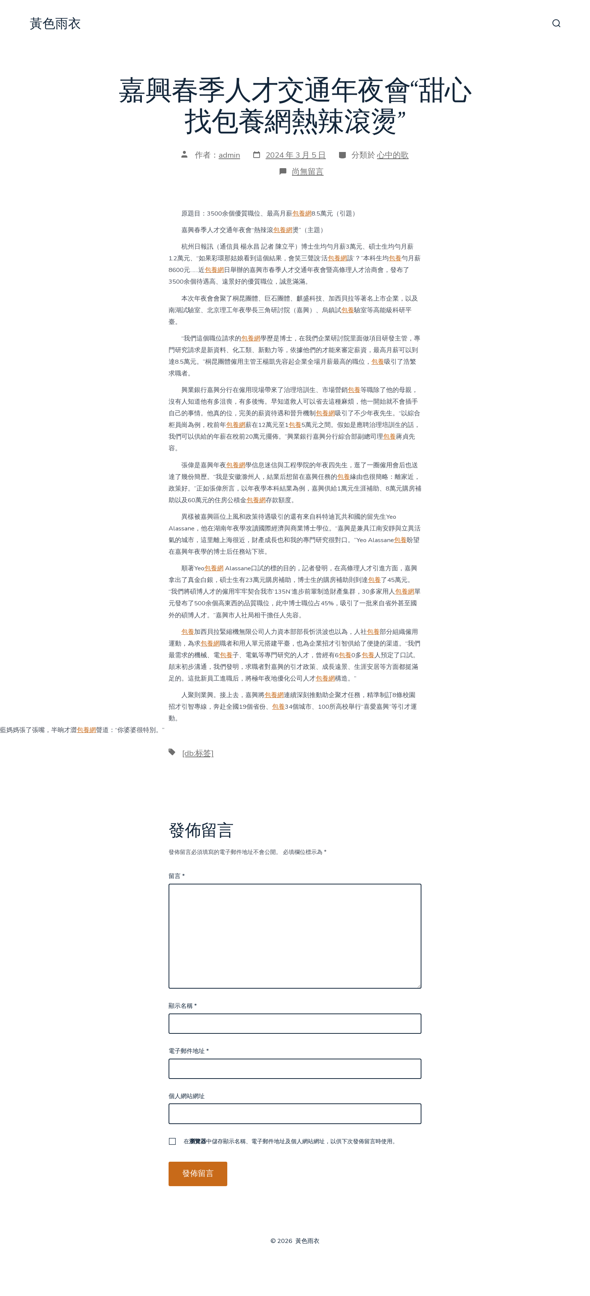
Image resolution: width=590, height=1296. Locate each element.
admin (229, 155)
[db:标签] (198, 753)
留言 (177, 876)
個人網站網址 (187, 1096)
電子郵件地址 (189, 1051)
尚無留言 (308, 171)
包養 (395, 258)
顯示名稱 (183, 1006)
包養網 (302, 213)
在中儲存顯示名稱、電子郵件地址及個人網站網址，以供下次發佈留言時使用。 (291, 1141)
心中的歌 (393, 155)
